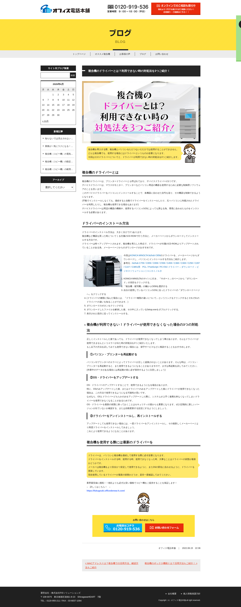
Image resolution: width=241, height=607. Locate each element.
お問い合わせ (161, 54)
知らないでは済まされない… (59, 138)
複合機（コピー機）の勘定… (59, 161)
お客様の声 (124, 54)
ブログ (143, 54)
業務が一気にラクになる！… (59, 146)
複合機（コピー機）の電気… (59, 154)
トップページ (79, 54)
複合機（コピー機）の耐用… (59, 169)
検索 (73, 75)
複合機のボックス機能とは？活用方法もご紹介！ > (171, 563)
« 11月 (45, 121)
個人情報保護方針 (191, 593)
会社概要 (172, 593)
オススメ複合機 (102, 54)
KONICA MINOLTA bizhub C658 (145, 255)
